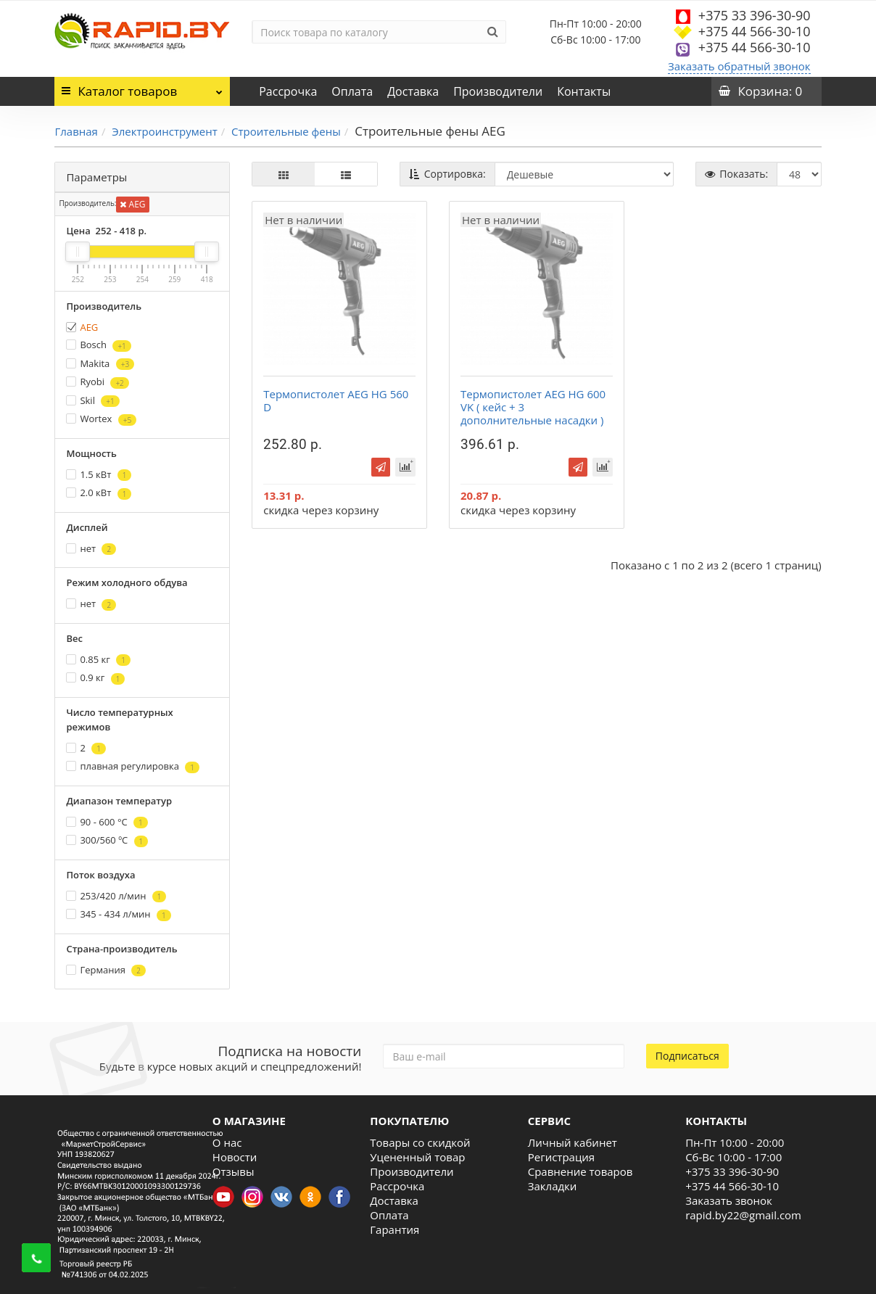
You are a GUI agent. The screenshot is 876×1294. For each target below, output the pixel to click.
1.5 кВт (98, 475)
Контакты (584, 91)
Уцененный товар (417, 1157)
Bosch (98, 345)
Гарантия (394, 1229)
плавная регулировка (132, 766)
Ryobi (97, 382)
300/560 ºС (107, 840)
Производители (497, 91)
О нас (227, 1142)
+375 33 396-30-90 (754, 15)
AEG (132, 204)
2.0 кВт (98, 493)
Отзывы (233, 1171)
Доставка (413, 91)
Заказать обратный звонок (739, 66)
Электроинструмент (164, 131)
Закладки (552, 1186)
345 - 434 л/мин (118, 914)
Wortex (101, 419)
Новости (234, 1157)
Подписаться (687, 1056)
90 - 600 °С (106, 822)
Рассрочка (288, 91)
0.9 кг (95, 678)
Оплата (352, 91)
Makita (100, 364)
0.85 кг (98, 660)
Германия (106, 970)
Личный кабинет (572, 1142)
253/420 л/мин (116, 896)
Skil (92, 401)
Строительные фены (286, 131)
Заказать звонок (728, 1200)
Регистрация (561, 1157)
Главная (75, 131)
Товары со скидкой (420, 1142)
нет (91, 549)
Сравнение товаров (580, 1171)
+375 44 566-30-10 (754, 31)
